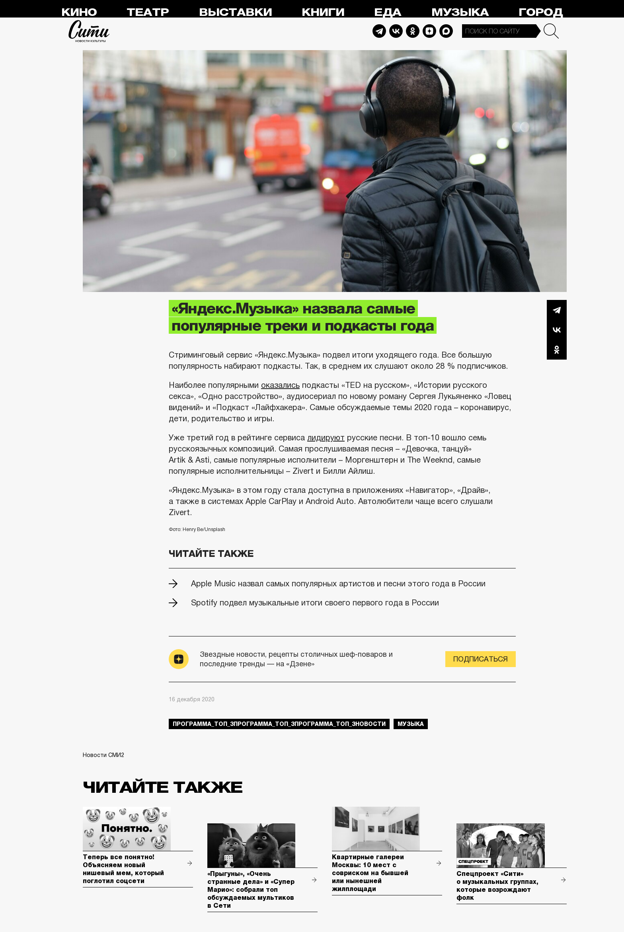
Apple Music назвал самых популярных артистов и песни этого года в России (338, 583)
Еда (387, 12)
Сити (89, 31)
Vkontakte (396, 31)
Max (446, 31)
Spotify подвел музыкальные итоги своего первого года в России (315, 602)
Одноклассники (557, 350)
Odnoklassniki (412, 31)
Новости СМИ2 (103, 755)
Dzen (429, 31)
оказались (280, 385)
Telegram (379, 31)
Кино (79, 12)
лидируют (326, 437)
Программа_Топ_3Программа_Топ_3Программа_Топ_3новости (279, 724)
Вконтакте (557, 330)
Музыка (460, 12)
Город (541, 12)
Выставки (235, 12)
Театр (148, 12)
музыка (411, 724)
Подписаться (480, 659)
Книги (323, 12)
